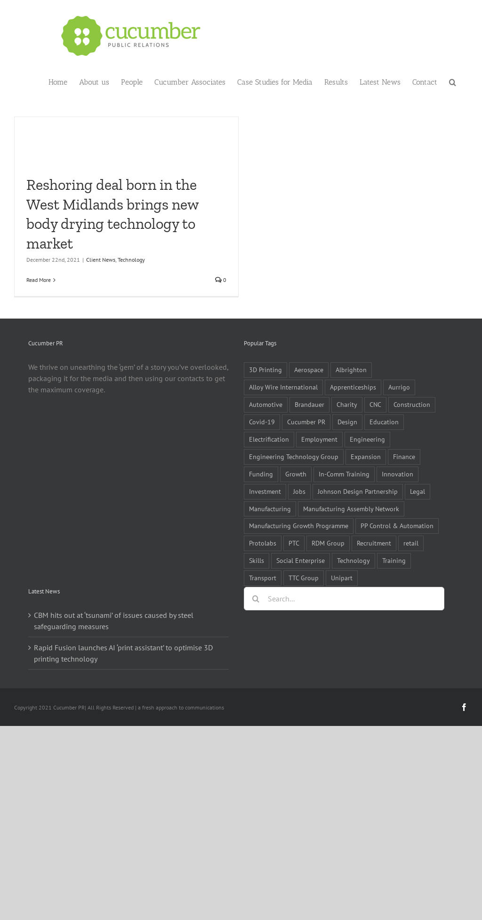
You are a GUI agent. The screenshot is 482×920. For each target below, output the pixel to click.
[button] (452, 81)
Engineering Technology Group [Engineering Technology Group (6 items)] (293, 456)
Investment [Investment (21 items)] (265, 491)
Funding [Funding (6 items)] (261, 473)
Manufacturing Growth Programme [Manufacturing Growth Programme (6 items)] (298, 525)
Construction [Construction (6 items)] (412, 404)
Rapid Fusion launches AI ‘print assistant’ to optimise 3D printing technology (123, 653)
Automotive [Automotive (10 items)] (265, 404)
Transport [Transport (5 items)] (262, 577)
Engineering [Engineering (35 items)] (367, 439)
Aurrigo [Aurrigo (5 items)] (399, 386)
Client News (100, 259)
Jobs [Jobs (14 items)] (299, 491)
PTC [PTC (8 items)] (294, 542)
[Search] (255, 598)
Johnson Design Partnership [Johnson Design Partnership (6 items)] (358, 491)
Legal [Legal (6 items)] (417, 491)
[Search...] (344, 598)
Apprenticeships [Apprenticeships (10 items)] (353, 386)
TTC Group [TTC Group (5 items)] (304, 577)
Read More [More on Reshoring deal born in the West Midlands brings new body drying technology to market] (38, 279)
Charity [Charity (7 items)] (347, 404)
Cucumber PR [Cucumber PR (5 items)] (306, 421)
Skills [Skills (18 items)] (256, 560)
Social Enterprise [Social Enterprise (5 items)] (300, 560)
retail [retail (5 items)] (410, 542)
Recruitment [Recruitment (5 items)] (374, 542)
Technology (131, 259)
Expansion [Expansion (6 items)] (366, 456)
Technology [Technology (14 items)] (353, 560)
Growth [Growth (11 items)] (295, 473)
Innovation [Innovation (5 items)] (397, 473)
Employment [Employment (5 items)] (319, 439)
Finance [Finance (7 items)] (404, 456)
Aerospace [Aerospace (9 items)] (308, 369)
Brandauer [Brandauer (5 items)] (309, 404)
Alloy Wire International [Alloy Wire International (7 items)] (283, 386)
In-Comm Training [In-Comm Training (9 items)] (344, 473)
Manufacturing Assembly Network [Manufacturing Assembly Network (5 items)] (351, 508)
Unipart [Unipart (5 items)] (342, 577)
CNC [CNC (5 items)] (375, 404)
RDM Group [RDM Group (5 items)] (328, 542)
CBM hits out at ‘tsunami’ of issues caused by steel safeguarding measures (113, 620)
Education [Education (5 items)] (384, 421)
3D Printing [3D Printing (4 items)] (265, 369)
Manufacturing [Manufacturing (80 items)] (270, 508)
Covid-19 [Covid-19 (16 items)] (262, 421)
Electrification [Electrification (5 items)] (269, 439)
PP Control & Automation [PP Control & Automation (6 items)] (397, 525)
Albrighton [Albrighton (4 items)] (351, 369)
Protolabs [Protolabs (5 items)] (262, 542)
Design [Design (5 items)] (347, 421)
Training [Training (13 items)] (394, 560)
